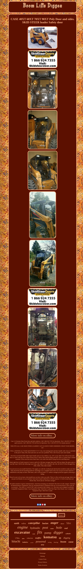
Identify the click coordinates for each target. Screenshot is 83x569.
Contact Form (42, 559)
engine (22, 527)
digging (66, 538)
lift (60, 538)
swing (50, 542)
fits (39, 532)
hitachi (16, 541)
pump (47, 532)
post (45, 527)
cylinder (68, 533)
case (70, 542)
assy (42, 545)
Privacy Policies (42, 562)
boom (63, 541)
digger (58, 532)
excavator (22, 532)
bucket (45, 523)
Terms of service (42, 565)
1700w (17, 538)
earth (16, 523)
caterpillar (34, 523)
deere (62, 524)
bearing (56, 542)
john (23, 538)
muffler (38, 538)
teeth (34, 534)
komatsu (50, 537)
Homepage (43, 553)
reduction (30, 538)
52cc (68, 523)
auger (54, 523)
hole (59, 527)
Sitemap (42, 556)
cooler (31, 542)
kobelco (25, 542)
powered (41, 541)
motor (52, 528)
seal (66, 528)
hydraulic (35, 527)
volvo (23, 523)
